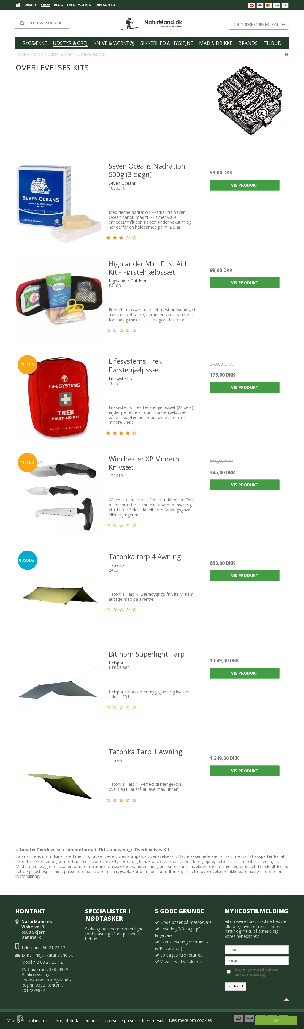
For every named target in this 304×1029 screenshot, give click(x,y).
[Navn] (257, 949)
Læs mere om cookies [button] (190, 1020)
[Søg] (42, 23)
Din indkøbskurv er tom (261, 24)
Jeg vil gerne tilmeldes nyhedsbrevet (261, 972)
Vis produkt (245, 185)
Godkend (235, 986)
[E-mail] (257, 960)
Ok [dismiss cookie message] (275, 1020)
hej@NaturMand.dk (54, 955)
